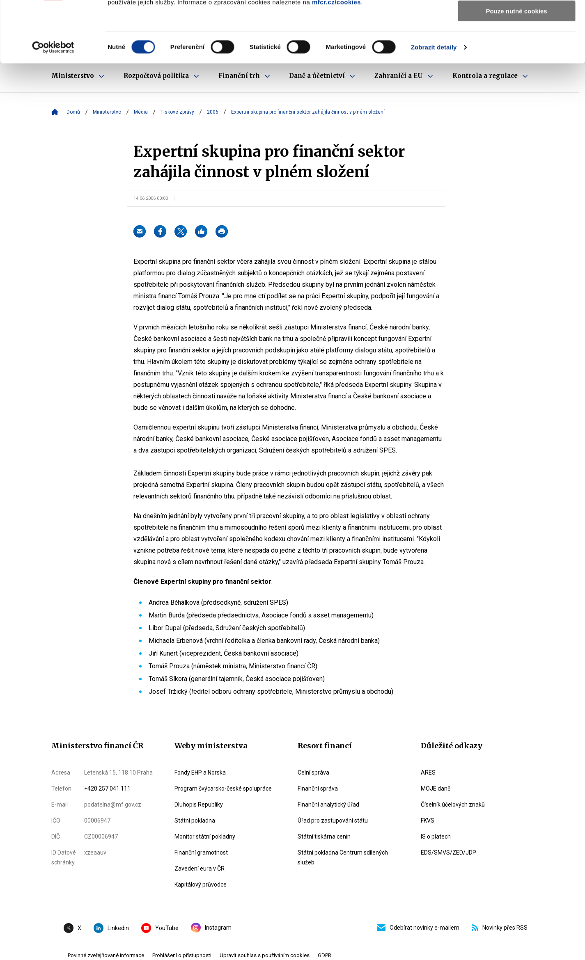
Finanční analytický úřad (328, 804)
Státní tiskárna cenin (324, 836)
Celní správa (313, 772)
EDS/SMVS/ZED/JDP (448, 852)
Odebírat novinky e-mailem (418, 927)
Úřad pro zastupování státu (333, 820)
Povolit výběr (516, 44)
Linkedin (111, 928)
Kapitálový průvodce (200, 884)
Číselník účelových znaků (453, 804)
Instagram (211, 928)
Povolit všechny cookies (516, 20)
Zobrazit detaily (434, 104)
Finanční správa (318, 788)
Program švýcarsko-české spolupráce (223, 788)
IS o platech (436, 836)
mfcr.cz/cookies (336, 59)
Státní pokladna (194, 820)
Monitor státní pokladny (204, 836)
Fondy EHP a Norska (200, 772)
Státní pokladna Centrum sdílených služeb (343, 857)
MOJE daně (435, 788)
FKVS (427, 820)
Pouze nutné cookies (516, 68)
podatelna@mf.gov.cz (112, 804)
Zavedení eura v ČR (199, 868)
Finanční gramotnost (201, 852)
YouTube (160, 928)
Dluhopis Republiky (198, 804)
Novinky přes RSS (500, 927)
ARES (428, 772)
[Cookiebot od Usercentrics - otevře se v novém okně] (53, 104)
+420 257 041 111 (107, 788)
